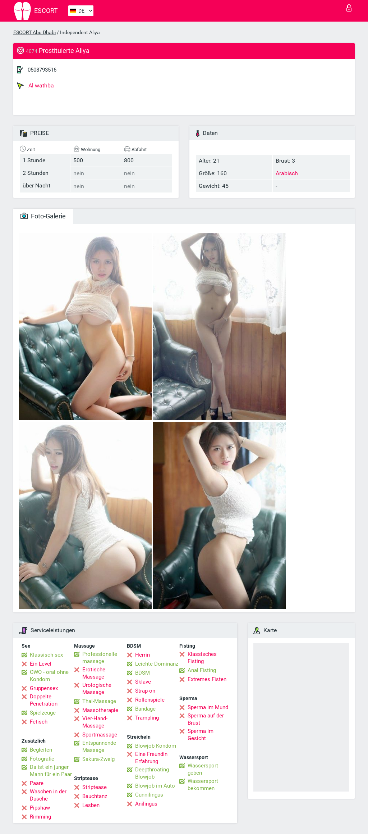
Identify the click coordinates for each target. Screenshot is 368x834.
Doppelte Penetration (44, 700)
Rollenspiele (150, 700)
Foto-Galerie (43, 216)
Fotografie (42, 759)
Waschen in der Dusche (48, 795)
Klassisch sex (46, 655)
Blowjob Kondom (155, 746)
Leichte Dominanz (156, 664)
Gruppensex (44, 688)
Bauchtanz (94, 796)
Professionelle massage (99, 658)
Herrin (142, 655)
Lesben (91, 805)
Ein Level (40, 664)
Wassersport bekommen (203, 785)
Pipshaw (40, 807)
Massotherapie (100, 710)
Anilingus (146, 804)
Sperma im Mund (208, 707)
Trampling (147, 718)
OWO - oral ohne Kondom (49, 676)
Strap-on (145, 691)
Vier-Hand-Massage (94, 722)
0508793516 (42, 70)
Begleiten (41, 750)
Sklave (143, 682)
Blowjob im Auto (155, 786)
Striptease (94, 787)
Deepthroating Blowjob (152, 773)
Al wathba (35, 85)
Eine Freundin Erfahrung (151, 758)
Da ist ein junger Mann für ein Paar (51, 771)
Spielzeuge (43, 713)
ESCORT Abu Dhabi (34, 32)
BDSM (142, 673)
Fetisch (38, 722)
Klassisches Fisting (202, 658)
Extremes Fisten (207, 679)
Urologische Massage (96, 688)
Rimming (40, 816)
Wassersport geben (203, 769)
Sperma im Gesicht (200, 735)
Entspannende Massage (99, 746)
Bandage (145, 709)
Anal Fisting (202, 670)
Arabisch (287, 173)
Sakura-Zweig (98, 759)
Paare (36, 783)
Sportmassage (99, 734)
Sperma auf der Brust (206, 719)
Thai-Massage (99, 701)
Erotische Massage (93, 673)
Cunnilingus (149, 795)
